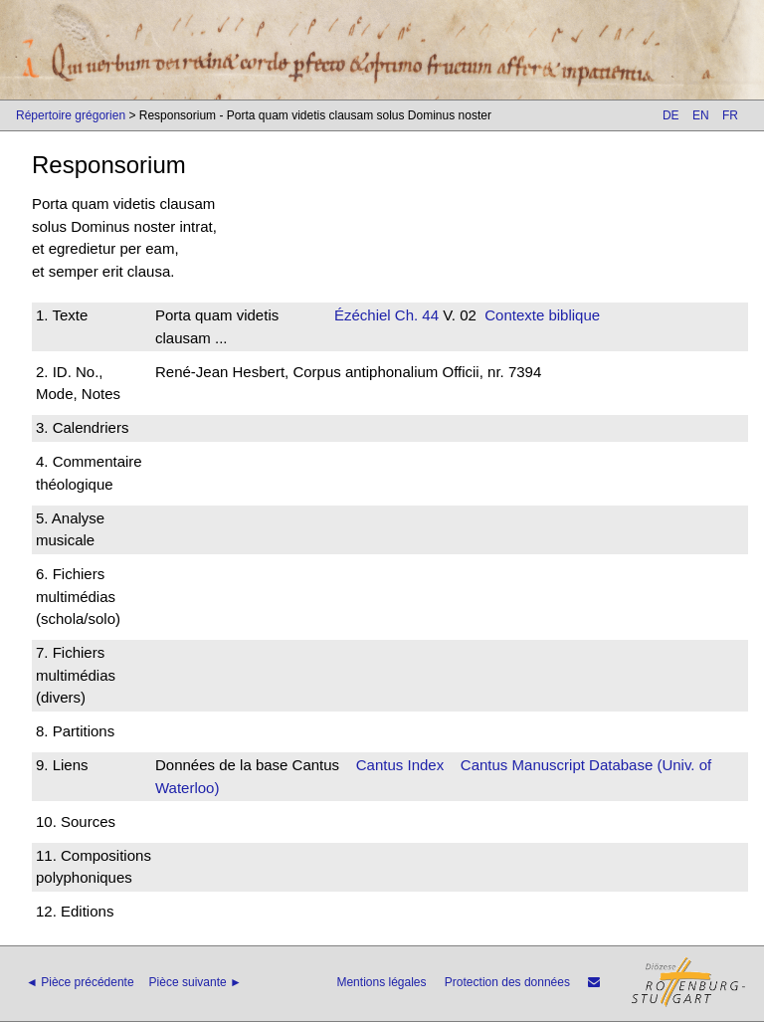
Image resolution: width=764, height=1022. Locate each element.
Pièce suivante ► (195, 982)
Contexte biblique (542, 315)
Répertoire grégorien (70, 115)
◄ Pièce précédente (80, 982)
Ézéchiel (362, 315)
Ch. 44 (415, 315)
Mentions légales (381, 982)
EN (700, 115)
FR (730, 115)
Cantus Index (400, 764)
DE (671, 115)
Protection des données (507, 982)
